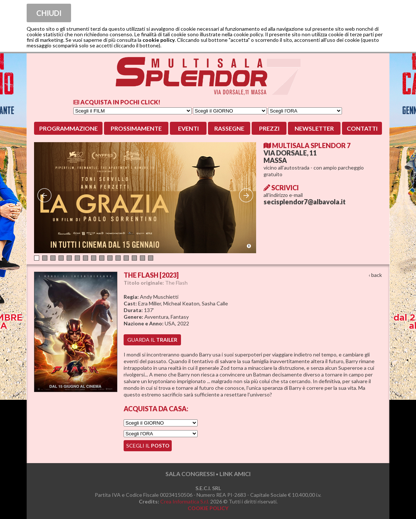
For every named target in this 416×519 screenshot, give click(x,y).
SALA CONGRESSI (190, 473)
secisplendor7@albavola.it (305, 202)
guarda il (152, 339)
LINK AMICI (235, 473)
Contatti (362, 128)
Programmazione (68, 128)
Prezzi (269, 128)
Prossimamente (136, 128)
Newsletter (314, 128)
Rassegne (229, 128)
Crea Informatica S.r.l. (184, 501)
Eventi (188, 128)
